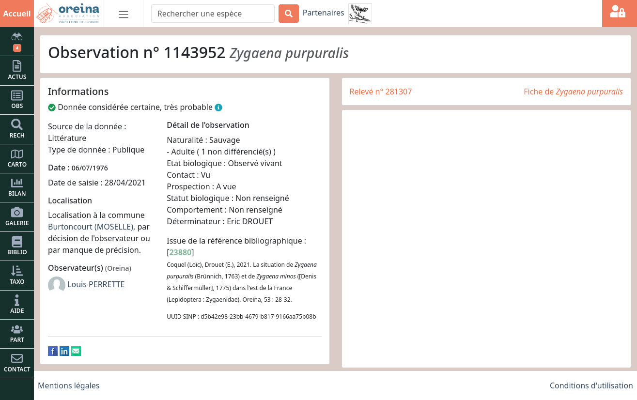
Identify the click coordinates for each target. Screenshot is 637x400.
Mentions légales (69, 385)
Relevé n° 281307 (381, 91)
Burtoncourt (70, 226)
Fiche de (573, 91)
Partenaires (323, 12)
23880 (180, 252)
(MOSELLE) (113, 226)
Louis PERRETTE (95, 284)
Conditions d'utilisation (591, 385)
